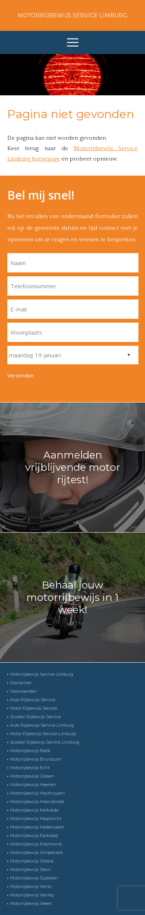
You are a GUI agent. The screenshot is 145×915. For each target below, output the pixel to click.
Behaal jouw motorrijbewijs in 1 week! (72, 597)
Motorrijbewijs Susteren (34, 878)
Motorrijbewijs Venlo (30, 886)
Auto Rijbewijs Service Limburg (42, 725)
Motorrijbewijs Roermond (35, 844)
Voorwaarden (23, 691)
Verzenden (20, 375)
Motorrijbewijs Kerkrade (34, 810)
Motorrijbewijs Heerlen (33, 784)
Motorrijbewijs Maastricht (35, 818)
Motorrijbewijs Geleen (32, 776)
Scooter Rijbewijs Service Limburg (44, 742)
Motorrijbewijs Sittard (31, 861)
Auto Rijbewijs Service (32, 699)
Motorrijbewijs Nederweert (37, 827)
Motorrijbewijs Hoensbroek (37, 801)
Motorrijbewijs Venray (32, 895)
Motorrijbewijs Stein (30, 869)
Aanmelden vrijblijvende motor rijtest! (72, 467)
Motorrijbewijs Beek (30, 750)
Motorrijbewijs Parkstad (34, 835)
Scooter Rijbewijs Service (35, 716)
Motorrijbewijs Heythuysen (37, 793)
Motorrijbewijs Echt (29, 767)
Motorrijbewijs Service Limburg (72, 15)
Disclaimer (20, 682)
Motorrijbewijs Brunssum (35, 759)
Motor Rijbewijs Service (33, 708)
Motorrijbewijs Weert (31, 903)
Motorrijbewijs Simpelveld (36, 852)
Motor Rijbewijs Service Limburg (43, 733)
